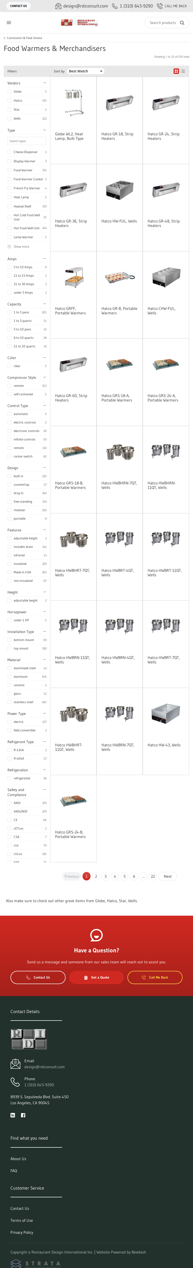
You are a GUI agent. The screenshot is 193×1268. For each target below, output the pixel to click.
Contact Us (18, 6)
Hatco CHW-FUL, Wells (162, 310)
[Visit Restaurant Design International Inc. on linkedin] (12, 1114)
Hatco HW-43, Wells (164, 745)
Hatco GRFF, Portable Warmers (70, 310)
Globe (17, 91)
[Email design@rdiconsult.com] (81, 6)
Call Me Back (172, 6)
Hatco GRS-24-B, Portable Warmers (70, 834)
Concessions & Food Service (24, 38)
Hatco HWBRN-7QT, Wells (117, 747)
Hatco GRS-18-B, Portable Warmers (70, 485)
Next (168, 876)
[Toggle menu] (9, 22)
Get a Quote (96, 977)
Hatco (18, 100)
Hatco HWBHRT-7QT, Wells (72, 572)
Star (17, 109)
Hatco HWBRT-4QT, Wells (117, 572)
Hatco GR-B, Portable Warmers (119, 310)
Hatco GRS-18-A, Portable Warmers (116, 397)
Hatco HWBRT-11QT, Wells (165, 572)
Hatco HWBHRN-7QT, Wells (119, 485)
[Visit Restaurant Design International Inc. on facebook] (23, 1114)
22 (153, 876)
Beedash (139, 1252)
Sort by (59, 71)
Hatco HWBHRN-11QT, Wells (162, 485)
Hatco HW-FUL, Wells (119, 221)
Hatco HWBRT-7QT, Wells (164, 659)
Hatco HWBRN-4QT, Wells (118, 659)
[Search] (167, 22)
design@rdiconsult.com (44, 1066)
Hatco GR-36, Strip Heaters (71, 223)
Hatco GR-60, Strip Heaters (71, 397)
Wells (17, 118)
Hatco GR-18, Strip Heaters (117, 136)
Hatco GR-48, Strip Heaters (164, 223)
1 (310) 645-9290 (39, 1084)
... (143, 876)
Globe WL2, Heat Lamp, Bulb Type (69, 136)
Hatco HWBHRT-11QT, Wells (69, 747)
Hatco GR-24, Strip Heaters (164, 136)
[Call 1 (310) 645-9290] (132, 6)
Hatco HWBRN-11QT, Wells (72, 659)
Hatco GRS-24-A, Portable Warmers (163, 397)
